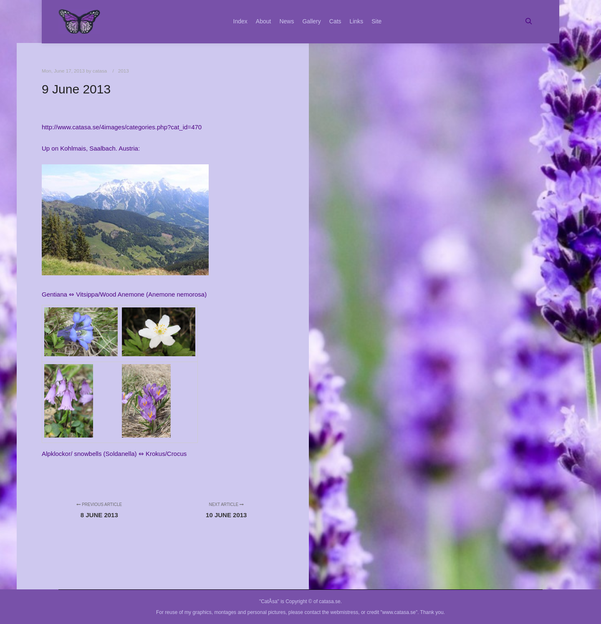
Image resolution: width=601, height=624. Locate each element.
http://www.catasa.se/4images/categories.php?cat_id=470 (122, 127)
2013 (123, 70)
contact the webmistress (332, 612)
